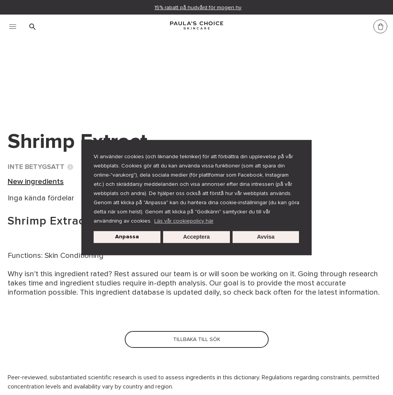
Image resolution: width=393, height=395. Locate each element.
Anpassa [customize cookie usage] (127, 237)
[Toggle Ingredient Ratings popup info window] (70, 167)
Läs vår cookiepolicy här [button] (183, 221)
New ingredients (161, 75)
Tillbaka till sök (43, 91)
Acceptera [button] (196, 237)
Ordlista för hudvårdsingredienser (68, 75)
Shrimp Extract (222, 75)
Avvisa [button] (266, 237)
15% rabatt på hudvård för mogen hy (198, 7)
